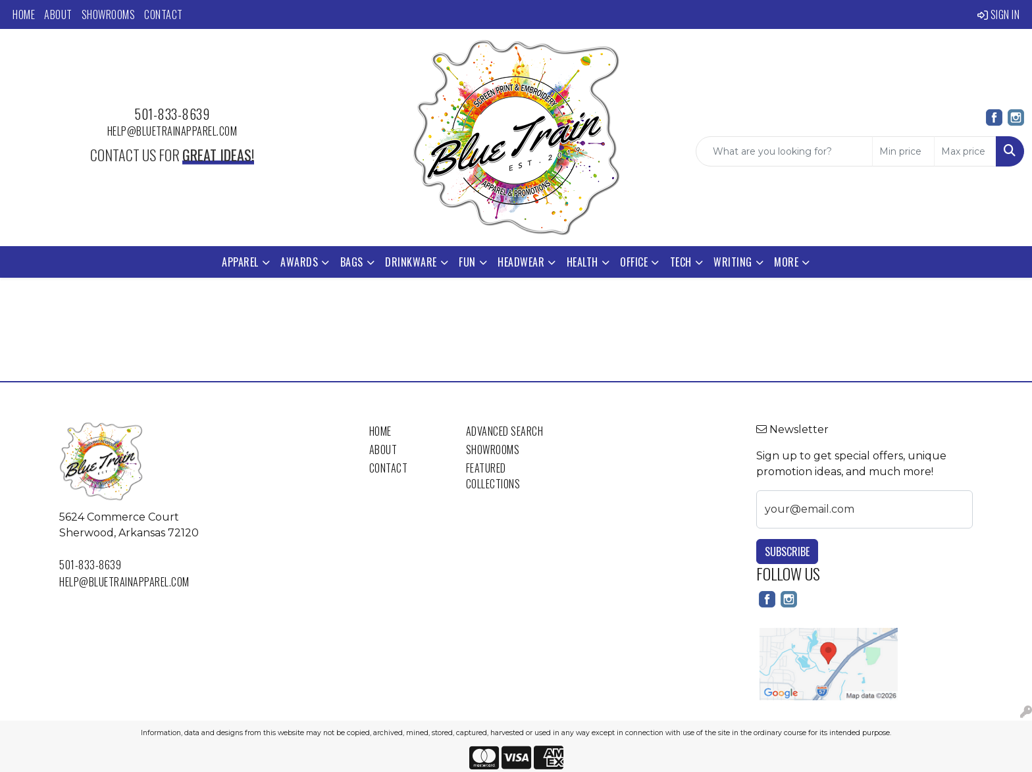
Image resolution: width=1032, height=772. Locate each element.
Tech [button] (681, 262)
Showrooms (109, 14)
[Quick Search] (784, 151)
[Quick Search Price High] (965, 151)
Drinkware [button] (411, 262)
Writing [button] (732, 262)
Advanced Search (505, 431)
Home (24, 14)
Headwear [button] (521, 262)
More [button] (786, 262)
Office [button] (634, 262)
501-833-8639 (171, 114)
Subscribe (787, 551)
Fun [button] (467, 262)
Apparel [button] (240, 262)
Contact (163, 14)
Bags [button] (351, 262)
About (58, 14)
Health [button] (582, 262)
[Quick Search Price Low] (903, 151)
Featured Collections (493, 476)
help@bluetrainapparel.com (172, 131)
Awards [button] (299, 262)
